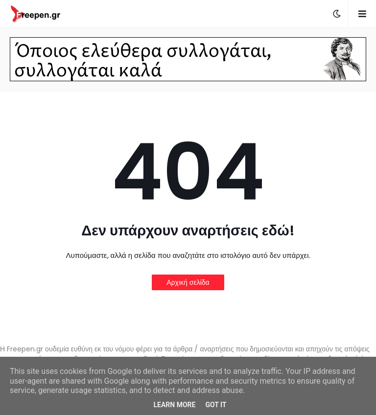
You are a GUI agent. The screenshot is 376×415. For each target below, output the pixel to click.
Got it (215, 405)
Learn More (174, 405)
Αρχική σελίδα (187, 282)
